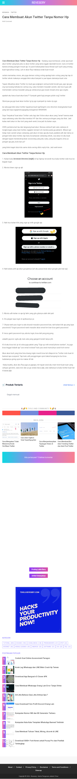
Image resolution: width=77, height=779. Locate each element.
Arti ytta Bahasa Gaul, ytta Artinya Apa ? (31, 695)
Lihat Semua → (69, 385)
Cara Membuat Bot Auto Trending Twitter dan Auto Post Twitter (66, 444)
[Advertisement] (38, 41)
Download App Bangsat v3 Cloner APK (31, 677)
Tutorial (6, 643)
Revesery (38, 2)
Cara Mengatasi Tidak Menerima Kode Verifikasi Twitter (10, 444)
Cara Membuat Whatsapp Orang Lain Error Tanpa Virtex (38, 686)
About (9, 767)
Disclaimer (45, 767)
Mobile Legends (20, 647)
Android (35, 647)
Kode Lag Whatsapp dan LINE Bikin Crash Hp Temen (37, 668)
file (66, 647)
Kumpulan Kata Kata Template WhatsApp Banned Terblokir (39, 722)
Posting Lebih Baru (39, 570)
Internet (6, 647)
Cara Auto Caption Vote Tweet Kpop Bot (28, 439)
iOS (58, 647)
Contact (18, 767)
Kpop (62, 643)
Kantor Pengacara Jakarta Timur (48, 776)
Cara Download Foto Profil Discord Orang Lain (34, 704)
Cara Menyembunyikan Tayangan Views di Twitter (47, 444)
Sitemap (38, 771)
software (47, 647)
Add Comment (7, 21)
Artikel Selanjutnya (38, 576)
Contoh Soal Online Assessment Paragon (32, 658)
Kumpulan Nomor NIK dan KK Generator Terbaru (35, 713)
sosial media (32, 643)
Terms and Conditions (61, 767)
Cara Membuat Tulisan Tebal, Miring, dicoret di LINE (36, 732)
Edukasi (19, 643)
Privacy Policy (31, 767)
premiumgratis (49, 643)
